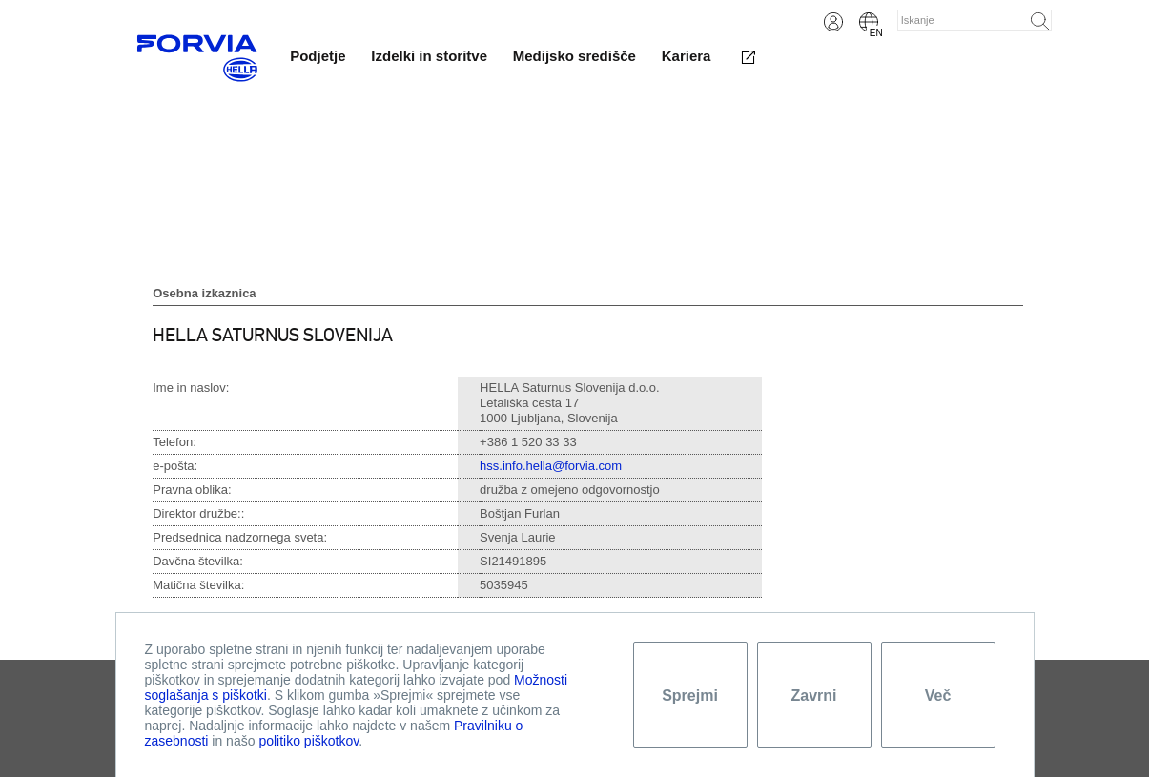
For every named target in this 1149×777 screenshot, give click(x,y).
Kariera (686, 56)
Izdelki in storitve (429, 56)
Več (938, 695)
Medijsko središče (574, 56)
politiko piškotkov (308, 740)
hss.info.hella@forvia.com (551, 466)
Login (833, 21)
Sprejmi (690, 695)
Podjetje (317, 56)
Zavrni (813, 695)
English (868, 21)
